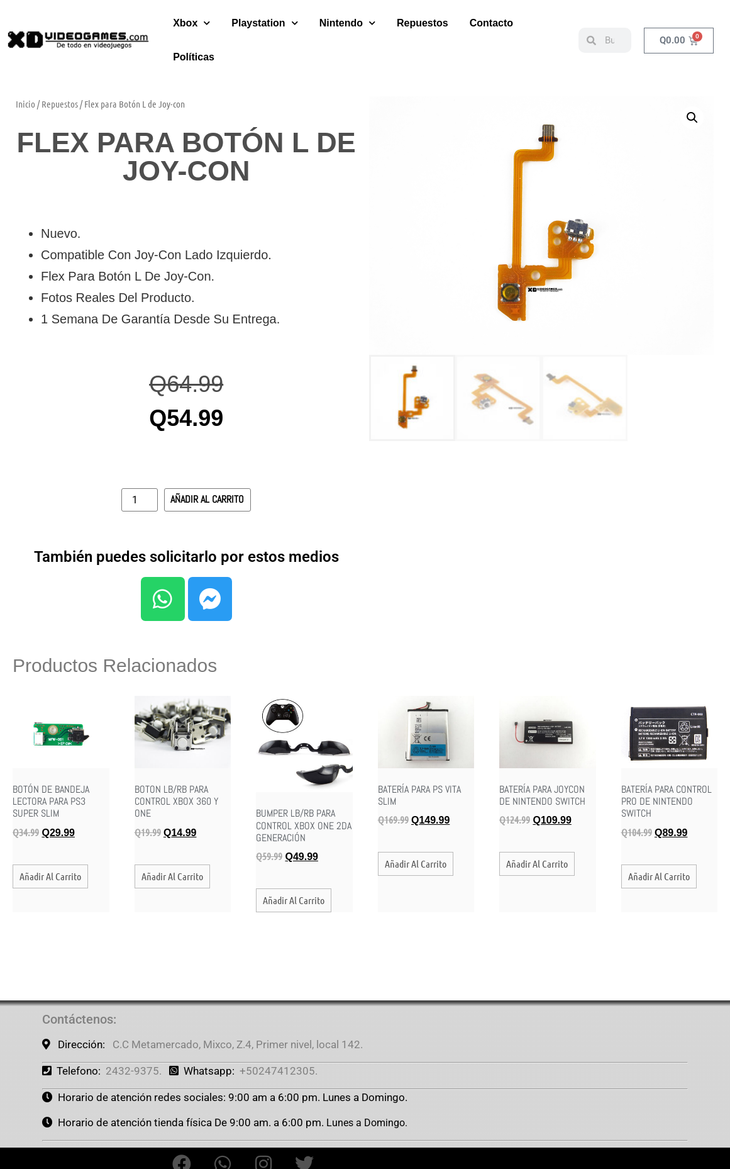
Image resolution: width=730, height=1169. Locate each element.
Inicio (25, 103)
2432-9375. (134, 1071)
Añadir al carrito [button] (50, 876)
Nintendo (347, 18)
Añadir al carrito (207, 499)
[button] (692, 117)
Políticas (193, 52)
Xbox (191, 18)
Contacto (491, 18)
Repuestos (422, 18)
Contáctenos (77, 1019)
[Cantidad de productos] (139, 500)
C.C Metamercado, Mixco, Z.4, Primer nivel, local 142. (238, 1044)
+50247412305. (279, 1071)
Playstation (264, 18)
